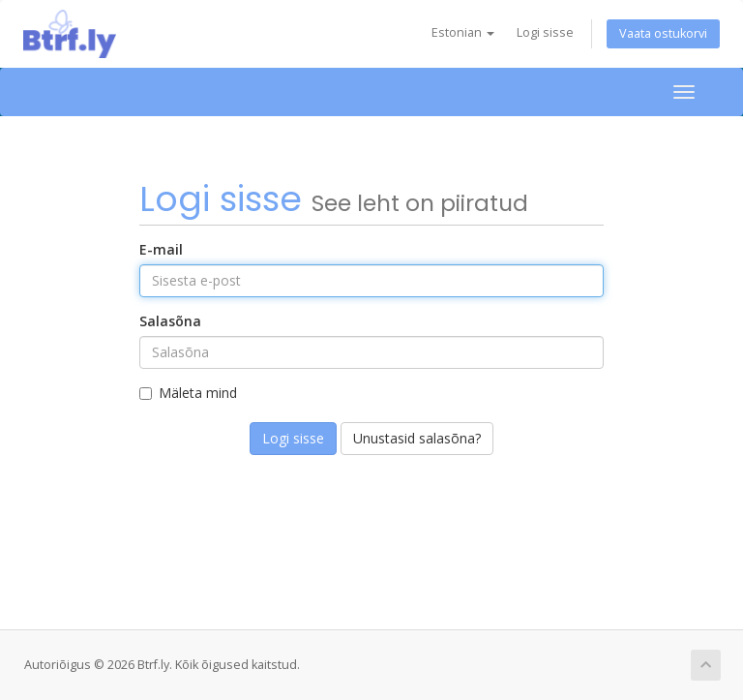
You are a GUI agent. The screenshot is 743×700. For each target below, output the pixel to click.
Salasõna (170, 321)
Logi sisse (545, 32)
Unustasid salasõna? (417, 438)
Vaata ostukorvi (663, 33)
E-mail (161, 249)
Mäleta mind (188, 392)
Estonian (462, 32)
